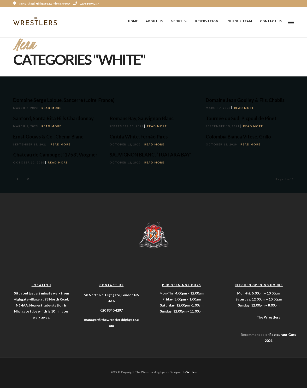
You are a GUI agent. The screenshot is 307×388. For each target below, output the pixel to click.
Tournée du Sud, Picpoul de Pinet (241, 118)
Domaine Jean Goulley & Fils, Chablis (245, 100)
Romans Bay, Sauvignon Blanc (142, 118)
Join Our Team (239, 21)
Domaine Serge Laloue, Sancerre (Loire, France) (64, 100)
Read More (51, 107)
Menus (176, 21)
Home (133, 21)
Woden (191, 372)
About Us (154, 21)
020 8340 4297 (86, 3)
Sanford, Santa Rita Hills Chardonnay (53, 118)
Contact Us (271, 21)
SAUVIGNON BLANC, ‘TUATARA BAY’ (150, 154)
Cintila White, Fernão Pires (139, 136)
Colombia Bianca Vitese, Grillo (238, 136)
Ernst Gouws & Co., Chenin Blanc (48, 136)
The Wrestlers (268, 317)
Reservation (206, 21)
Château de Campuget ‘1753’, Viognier (55, 154)
